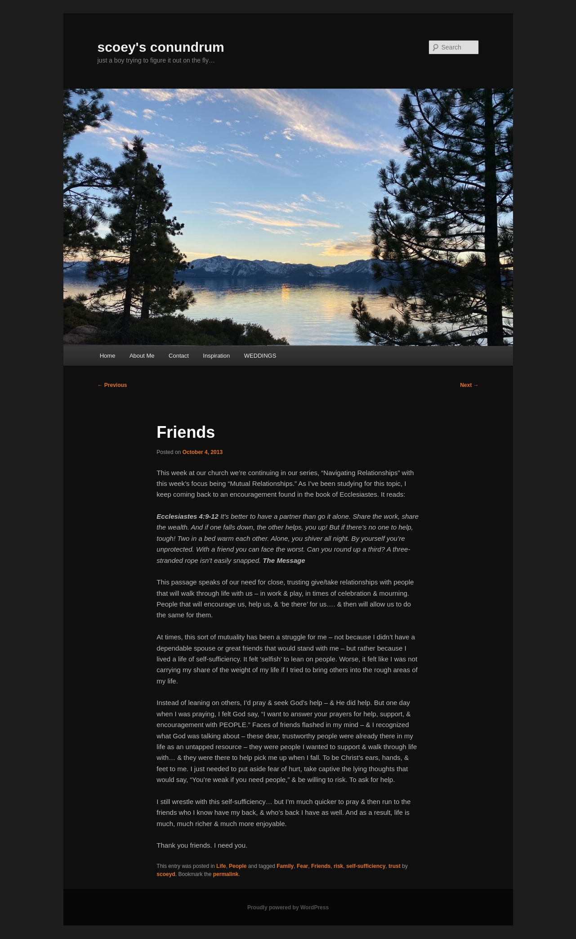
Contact (179, 355)
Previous (112, 385)
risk (338, 866)
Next (469, 385)
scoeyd (165, 874)
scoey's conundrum (161, 47)
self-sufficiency (365, 866)
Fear (302, 866)
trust (394, 866)
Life (221, 866)
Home (108, 355)
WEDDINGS (260, 355)
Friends (320, 866)
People (237, 866)
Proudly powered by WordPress (288, 907)
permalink (226, 874)
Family (285, 866)
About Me (142, 355)
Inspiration (216, 355)
